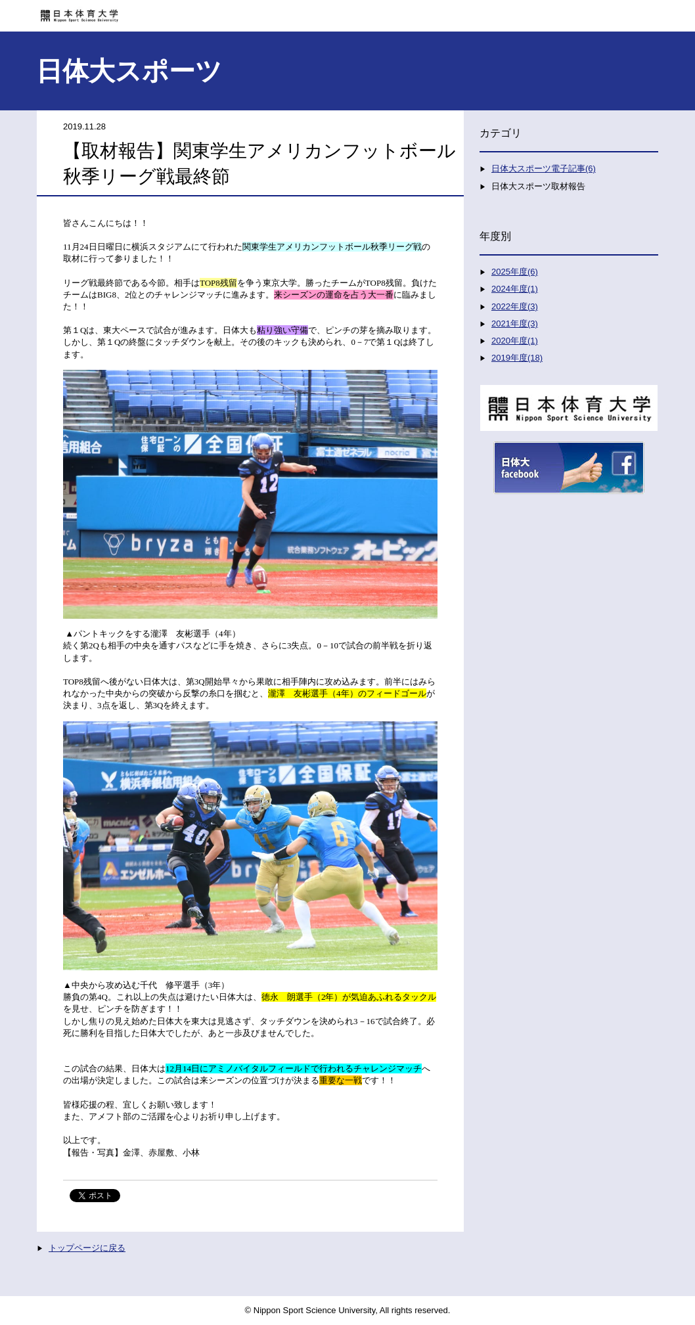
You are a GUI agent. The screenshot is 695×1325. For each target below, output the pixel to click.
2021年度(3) (514, 323)
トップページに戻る (87, 1248)
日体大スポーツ (129, 70)
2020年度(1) (514, 341)
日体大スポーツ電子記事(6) (543, 168)
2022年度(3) (514, 306)
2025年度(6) (514, 272)
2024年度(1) (514, 289)
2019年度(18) (517, 358)
